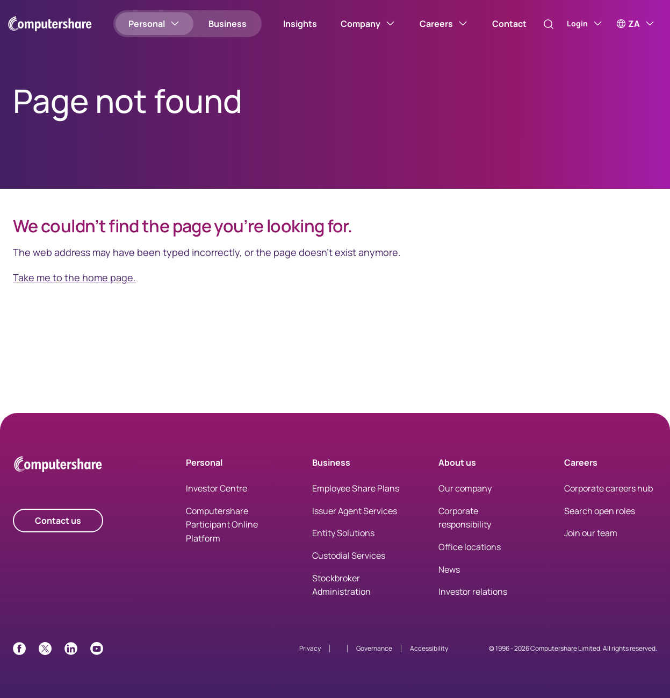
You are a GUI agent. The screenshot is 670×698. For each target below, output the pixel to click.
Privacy (310, 648)
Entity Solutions (343, 533)
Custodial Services (348, 555)
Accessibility (429, 648)
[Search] (538, 24)
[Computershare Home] (58, 466)
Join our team (590, 533)
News (449, 569)
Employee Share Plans (355, 488)
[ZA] (636, 23)
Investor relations (472, 591)
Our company (465, 488)
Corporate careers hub (608, 488)
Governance (374, 648)
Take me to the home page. (74, 277)
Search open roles (599, 511)
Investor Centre (216, 488)
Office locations (469, 547)
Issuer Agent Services (354, 511)
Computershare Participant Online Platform (222, 524)
